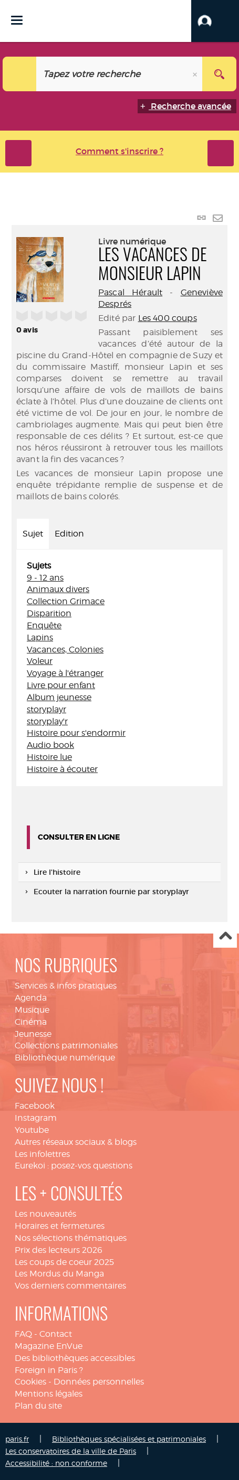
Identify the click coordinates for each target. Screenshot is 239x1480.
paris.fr (17, 1438)
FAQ (23, 1334)
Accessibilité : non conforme (56, 1462)
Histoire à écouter (62, 769)
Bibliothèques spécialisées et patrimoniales (129, 1438)
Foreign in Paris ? (49, 1370)
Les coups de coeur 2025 (64, 1262)
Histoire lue (49, 757)
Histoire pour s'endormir (76, 733)
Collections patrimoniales (66, 1045)
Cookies (30, 1382)
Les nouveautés (45, 1214)
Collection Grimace (66, 601)
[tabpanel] (119, 668)
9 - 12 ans (45, 578)
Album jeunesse (59, 697)
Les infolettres (42, 1154)
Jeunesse (33, 1034)
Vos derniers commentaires (70, 1286)
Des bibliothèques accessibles (75, 1358)
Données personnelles (99, 1382)
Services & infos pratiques (66, 986)
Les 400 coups (167, 318)
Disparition (49, 613)
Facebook (35, 1106)
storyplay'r (47, 721)
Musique (32, 1010)
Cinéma (31, 1022)
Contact (55, 1334)
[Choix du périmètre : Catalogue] (20, 74)
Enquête (44, 625)
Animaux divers (58, 589)
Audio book (50, 745)
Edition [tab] (69, 534)
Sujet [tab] (33, 534)
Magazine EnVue (48, 1346)
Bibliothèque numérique (65, 1058)
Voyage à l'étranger (65, 673)
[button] (215, 21)
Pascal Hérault (130, 292)
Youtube (32, 1130)
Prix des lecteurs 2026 (58, 1250)
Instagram (36, 1118)
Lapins (40, 637)
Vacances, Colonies (65, 650)
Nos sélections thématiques (71, 1238)
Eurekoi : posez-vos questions (73, 1166)
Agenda (31, 998)
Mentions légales (48, 1394)
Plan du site (38, 1406)
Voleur (40, 661)
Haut (225, 936)
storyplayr (46, 709)
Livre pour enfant (61, 685)
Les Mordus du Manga (59, 1274)
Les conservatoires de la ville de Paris (70, 1450)
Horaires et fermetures (60, 1226)
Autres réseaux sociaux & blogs (76, 1142)
